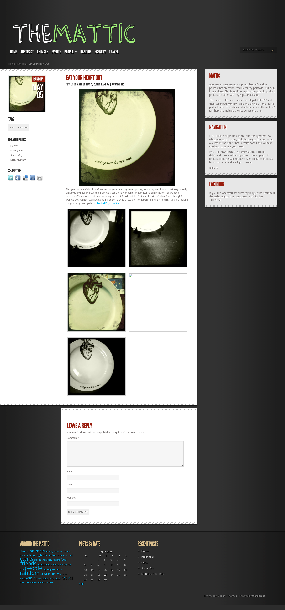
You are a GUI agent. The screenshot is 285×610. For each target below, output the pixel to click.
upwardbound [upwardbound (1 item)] (39, 587)
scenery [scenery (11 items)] (51, 578)
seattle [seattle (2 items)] (24, 583)
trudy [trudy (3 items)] (28, 587)
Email (69, 489)
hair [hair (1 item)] (50, 569)
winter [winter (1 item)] (50, 587)
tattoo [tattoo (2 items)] (58, 583)
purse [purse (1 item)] (59, 574)
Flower (14, 146)
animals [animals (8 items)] (37, 555)
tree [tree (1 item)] (22, 587)
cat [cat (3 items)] (71, 560)
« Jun (81, 588)
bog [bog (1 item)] (38, 560)
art (12, 127)
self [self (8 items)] (31, 582)
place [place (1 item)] (52, 574)
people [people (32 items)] (33, 573)
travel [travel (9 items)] (67, 582)
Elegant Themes (227, 600)
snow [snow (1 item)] (38, 583)
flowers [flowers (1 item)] (56, 564)
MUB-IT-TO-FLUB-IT (152, 578)
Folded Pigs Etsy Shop (109, 203)
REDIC (144, 567)
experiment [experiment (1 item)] (39, 564)
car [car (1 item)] (67, 560)
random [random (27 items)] (30, 578)
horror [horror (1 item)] (61, 569)
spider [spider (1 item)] (44, 583)
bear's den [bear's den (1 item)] (65, 556)
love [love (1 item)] (22, 574)
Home (11, 63)
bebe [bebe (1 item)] (22, 560)
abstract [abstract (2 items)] (24, 556)
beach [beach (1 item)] (56, 556)
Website (71, 502)
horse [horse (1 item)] (68, 569)
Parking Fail (16, 150)
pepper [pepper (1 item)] (46, 574)
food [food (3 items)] (63, 564)
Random (22, 63)
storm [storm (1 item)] (51, 583)
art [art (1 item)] (46, 556)
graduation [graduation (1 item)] (42, 569)
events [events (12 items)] (26, 563)
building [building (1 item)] (61, 560)
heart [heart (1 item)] (54, 569)
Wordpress (258, 600)
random (23, 127)
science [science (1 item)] (63, 579)
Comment (73, 437)
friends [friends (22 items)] (28, 568)
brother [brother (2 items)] (52, 559)
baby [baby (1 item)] (50, 556)
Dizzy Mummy (18, 159)
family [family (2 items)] (48, 564)
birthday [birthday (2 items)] (30, 559)
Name (70, 476)
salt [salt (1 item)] (42, 579)
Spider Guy (16, 155)
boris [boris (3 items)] (43, 560)
